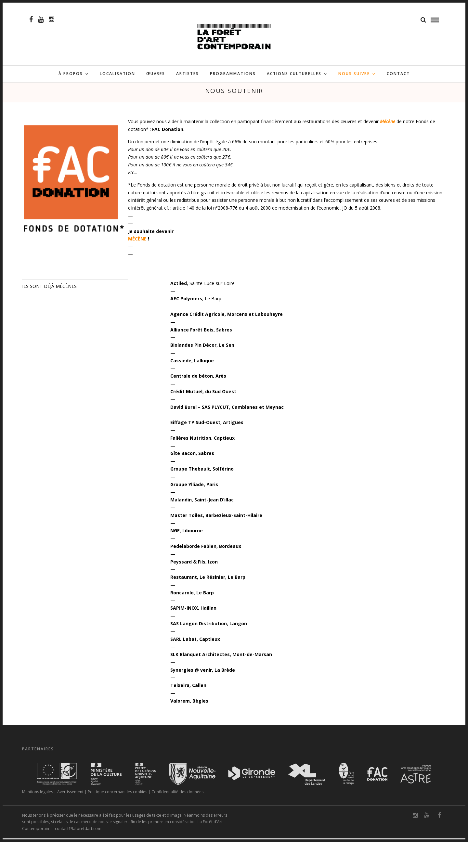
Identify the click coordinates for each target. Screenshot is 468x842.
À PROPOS (70, 74)
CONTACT (398, 74)
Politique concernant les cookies (117, 795)
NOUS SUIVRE (354, 74)
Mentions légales (37, 795)
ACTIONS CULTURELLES (294, 74)
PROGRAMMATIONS (233, 74)
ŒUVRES (155, 74)
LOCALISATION (117, 74)
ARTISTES (187, 74)
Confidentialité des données (177, 795)
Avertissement (70, 795)
